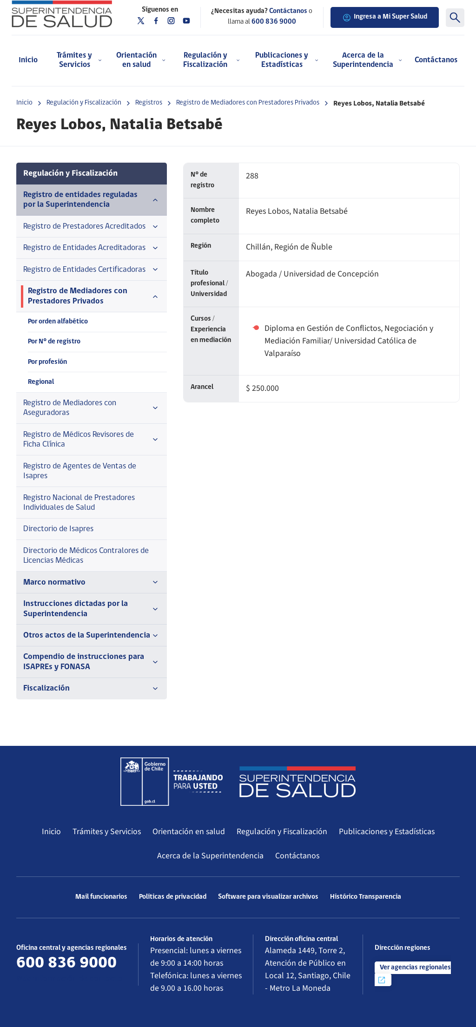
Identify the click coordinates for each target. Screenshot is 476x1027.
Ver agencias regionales (414, 974)
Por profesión (47, 362)
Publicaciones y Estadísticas (387, 831)
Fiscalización (91, 688)
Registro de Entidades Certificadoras (91, 269)
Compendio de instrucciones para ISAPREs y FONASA (91, 662)
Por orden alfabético (58, 321)
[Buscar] (455, 17)
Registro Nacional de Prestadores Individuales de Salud (79, 503)
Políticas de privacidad (172, 897)
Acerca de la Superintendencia (210, 856)
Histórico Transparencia (365, 897)
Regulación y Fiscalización (83, 102)
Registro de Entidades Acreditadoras (91, 248)
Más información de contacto (69, 979)
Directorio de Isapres (58, 529)
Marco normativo (91, 582)
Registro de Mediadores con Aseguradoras (91, 408)
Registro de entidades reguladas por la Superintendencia (91, 200)
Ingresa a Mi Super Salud (384, 17)
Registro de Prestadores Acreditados (91, 226)
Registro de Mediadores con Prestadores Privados (247, 102)
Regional (41, 382)
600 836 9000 (273, 22)
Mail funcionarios (101, 897)
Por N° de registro (54, 341)
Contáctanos (436, 60)
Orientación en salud (188, 831)
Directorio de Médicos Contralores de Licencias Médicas (86, 556)
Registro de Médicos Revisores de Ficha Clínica (91, 439)
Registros (148, 102)
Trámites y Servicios (107, 831)
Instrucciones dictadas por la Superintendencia (91, 609)
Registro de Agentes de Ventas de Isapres (79, 471)
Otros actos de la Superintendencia (91, 635)
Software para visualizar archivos (268, 897)
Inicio (28, 60)
